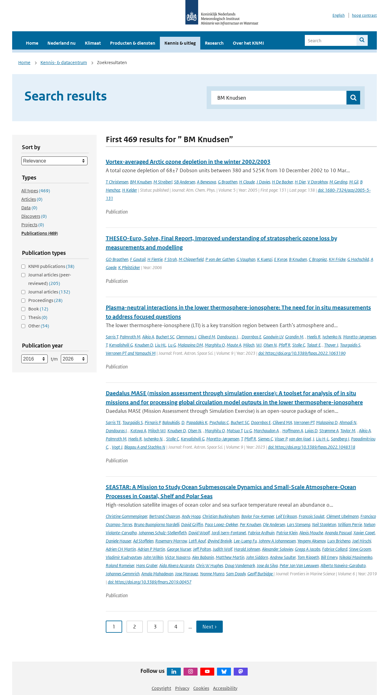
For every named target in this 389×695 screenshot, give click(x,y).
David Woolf (199, 533)
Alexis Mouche (311, 533)
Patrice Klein (287, 533)
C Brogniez (318, 259)
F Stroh (170, 259)
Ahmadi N (347, 422)
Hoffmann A (292, 430)
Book (38, 309)
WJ (259, 345)
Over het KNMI (248, 43)
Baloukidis (171, 422)
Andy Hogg (191, 516)
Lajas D (311, 430)
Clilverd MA (282, 422)
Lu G (172, 345)
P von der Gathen (220, 259)
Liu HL (160, 345)
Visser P (281, 439)
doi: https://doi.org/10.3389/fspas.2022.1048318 (311, 447)
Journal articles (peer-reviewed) (49, 279)
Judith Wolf (222, 549)
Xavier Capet (364, 533)
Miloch (248, 345)
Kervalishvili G (121, 345)
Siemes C (265, 439)
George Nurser (179, 549)
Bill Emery (329, 557)
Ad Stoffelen (143, 541)
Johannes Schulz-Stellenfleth (163, 533)
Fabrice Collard (334, 549)
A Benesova (206, 182)
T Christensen (117, 182)
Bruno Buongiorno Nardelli (156, 524)
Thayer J (331, 345)
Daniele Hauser (118, 541)
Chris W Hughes (209, 565)
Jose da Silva (267, 565)
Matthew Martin (230, 557)
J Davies (263, 182)
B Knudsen (298, 259)
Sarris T (112, 337)
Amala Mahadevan (157, 574)
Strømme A (329, 430)
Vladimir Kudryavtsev (124, 557)
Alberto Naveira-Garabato (343, 565)
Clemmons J (186, 337)
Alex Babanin (203, 557)
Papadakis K (197, 422)
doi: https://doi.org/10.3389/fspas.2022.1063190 (302, 353)
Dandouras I (227, 337)
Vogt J (117, 447)
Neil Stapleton (324, 524)
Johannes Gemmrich (122, 574)
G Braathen (227, 182)
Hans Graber (146, 565)
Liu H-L (322, 439)
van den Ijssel (300, 439)
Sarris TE (113, 422)
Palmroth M (130, 337)
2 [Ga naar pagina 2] (134, 626)
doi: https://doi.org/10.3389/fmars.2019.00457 (149, 582)
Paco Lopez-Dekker (221, 524)
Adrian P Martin (151, 549)
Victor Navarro (177, 557)
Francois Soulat (312, 516)
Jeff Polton (202, 549)
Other (38, 326)
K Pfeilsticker (129, 267)
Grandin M (294, 337)
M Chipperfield (191, 259)
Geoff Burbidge (260, 574)
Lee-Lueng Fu (245, 541)
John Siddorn (257, 557)
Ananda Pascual (338, 533)
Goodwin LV (273, 337)
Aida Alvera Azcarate (176, 565)
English (338, 15)
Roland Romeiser (120, 565)
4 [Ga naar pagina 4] (175, 626)
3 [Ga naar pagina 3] (155, 626)
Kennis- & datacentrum (63, 62)
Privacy (182, 688)
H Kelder (129, 190)
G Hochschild (358, 259)
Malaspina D (327, 422)
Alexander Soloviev (277, 549)
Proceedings (45, 300)
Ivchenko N (331, 337)
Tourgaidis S (350, 345)
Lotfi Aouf (197, 541)
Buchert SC (165, 337)
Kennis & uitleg (180, 43)
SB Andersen (184, 182)
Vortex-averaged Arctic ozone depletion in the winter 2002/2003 (188, 161)
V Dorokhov (318, 182)
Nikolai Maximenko (355, 557)
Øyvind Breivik (220, 541)
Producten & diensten (132, 43)
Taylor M (347, 430)
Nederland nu (61, 43)
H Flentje (155, 259)
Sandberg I (340, 439)
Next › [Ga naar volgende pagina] (209, 626)
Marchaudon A (266, 430)
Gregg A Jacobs (307, 549)
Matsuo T (234, 430)
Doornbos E (251, 337)
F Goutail (138, 259)
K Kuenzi (264, 259)
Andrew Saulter (283, 557)
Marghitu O (215, 345)
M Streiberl (162, 182)
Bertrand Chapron (164, 516)
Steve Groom (360, 549)
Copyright (161, 688)
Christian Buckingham (220, 516)
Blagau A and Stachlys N (144, 447)
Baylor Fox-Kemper (257, 516)
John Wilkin (153, 557)
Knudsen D (144, 345)
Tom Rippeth (308, 557)
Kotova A (138, 430)
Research (214, 43)
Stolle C (298, 345)
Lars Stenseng (298, 524)
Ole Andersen (274, 524)
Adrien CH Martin (121, 549)
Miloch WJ (157, 430)
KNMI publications (51, 266)
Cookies (201, 688)
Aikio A (148, 337)
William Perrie (350, 524)
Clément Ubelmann (342, 516)
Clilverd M (206, 337)
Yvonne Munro (212, 574)
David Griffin (192, 524)
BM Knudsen (141, 182)
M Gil (353, 182)
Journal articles (49, 292)
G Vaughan (245, 259)
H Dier (300, 182)
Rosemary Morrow (171, 541)
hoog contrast (364, 15)
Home (32, 43)
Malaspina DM (190, 345)
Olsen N (270, 345)
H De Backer (282, 182)
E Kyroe (280, 259)
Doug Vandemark (240, 565)
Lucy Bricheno (338, 541)
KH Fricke (337, 259)
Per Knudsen (250, 524)
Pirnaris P (152, 422)
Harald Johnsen (247, 549)
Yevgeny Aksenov (311, 541)
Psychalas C (219, 422)
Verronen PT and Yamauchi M (131, 353)
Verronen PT (304, 422)
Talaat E (314, 345)
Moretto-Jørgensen (359, 337)
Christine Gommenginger (126, 516)
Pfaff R (285, 345)
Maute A (234, 345)
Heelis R (314, 337)
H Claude (247, 182)
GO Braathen (117, 259)
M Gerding (338, 182)
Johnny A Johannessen (277, 541)
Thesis (37, 317)
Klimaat (93, 43)
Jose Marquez (186, 574)
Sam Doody (236, 574)
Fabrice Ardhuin (261, 533)
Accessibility (225, 688)
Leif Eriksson (286, 516)
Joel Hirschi (361, 541)
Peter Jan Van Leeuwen (299, 565)
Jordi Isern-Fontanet (229, 533)
